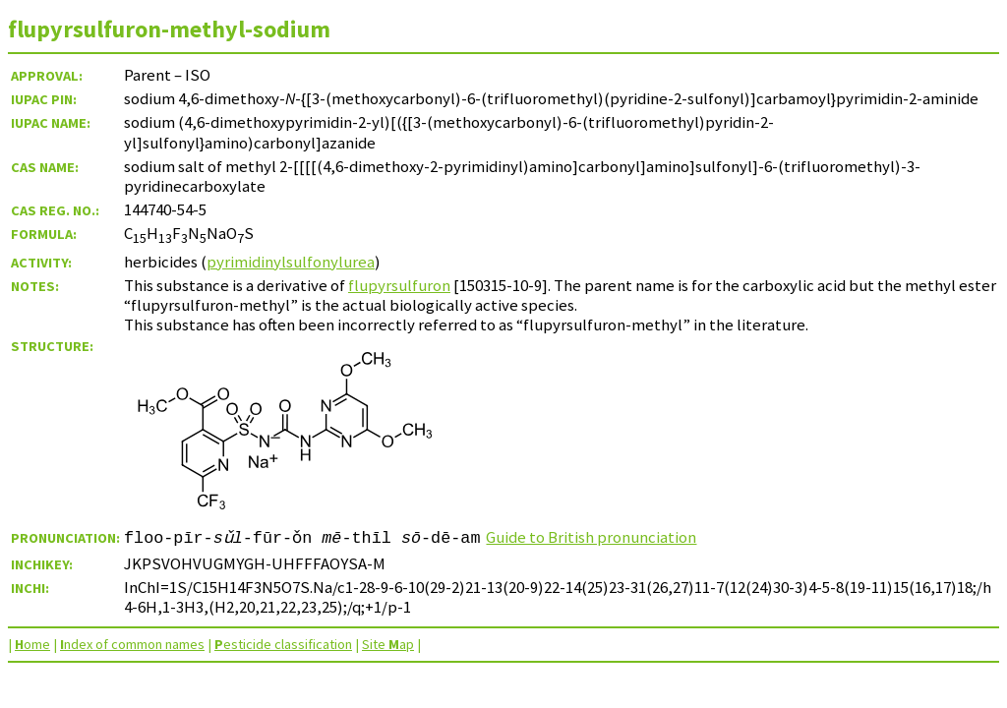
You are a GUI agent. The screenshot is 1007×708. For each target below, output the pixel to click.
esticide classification (283, 644)
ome (32, 644)
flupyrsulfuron (399, 285)
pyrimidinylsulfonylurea (291, 261)
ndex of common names (132, 644)
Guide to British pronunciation (592, 537)
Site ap (388, 644)
